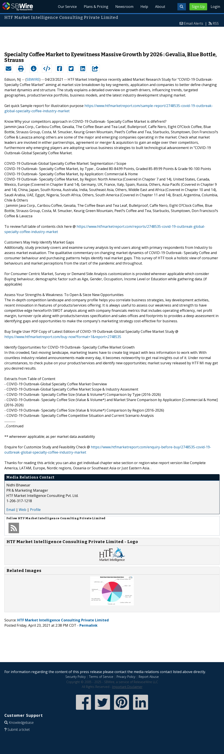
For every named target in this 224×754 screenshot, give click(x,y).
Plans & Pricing (96, 6)
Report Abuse (149, 677)
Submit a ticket (18, 729)
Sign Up (198, 6)
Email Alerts (193, 23)
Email (10, 509)
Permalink (88, 625)
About (160, 6)
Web (22, 509)
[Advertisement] (112, 37)
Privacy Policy (126, 677)
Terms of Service (101, 677)
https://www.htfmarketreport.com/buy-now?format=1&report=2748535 (62, 336)
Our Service (67, 6)
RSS (216, 23)
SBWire (17, 6)
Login (215, 6)
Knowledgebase (21, 722)
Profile (35, 509)
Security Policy (75, 677)
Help (144, 6)
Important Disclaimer (127, 687)
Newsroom (124, 6)
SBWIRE (32, 79)
